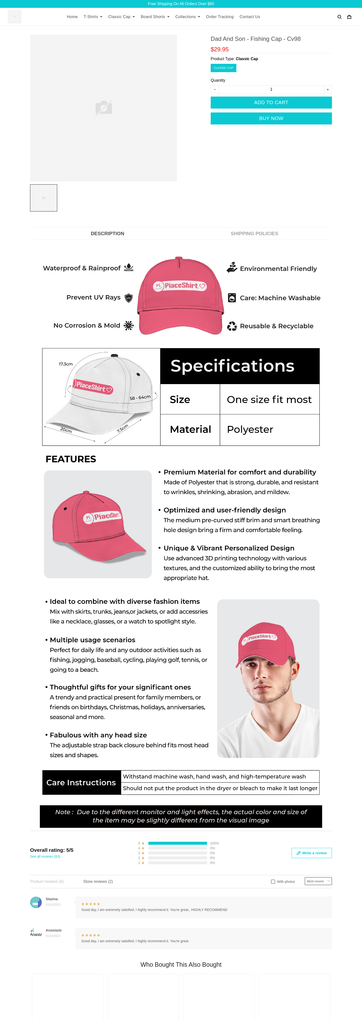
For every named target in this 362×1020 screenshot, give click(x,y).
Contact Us (250, 17)
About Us (141, 883)
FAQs (138, 900)
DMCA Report (258, 998)
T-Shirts (93, 17)
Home (72, 17)
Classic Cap (121, 17)
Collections (188, 17)
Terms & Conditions (254, 900)
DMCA (139, 917)
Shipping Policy (250, 883)
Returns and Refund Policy (260, 892)
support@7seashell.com (51, 983)
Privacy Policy (249, 917)
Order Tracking (220, 17)
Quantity (218, 80)
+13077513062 (43, 976)
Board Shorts (155, 17)
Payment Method (251, 908)
